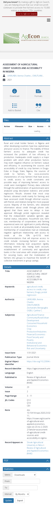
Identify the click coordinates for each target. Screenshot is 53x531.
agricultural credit (35, 286)
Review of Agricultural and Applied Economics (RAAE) (37, 451)
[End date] (23, 487)
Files (6, 120)
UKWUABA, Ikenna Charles (19, 75)
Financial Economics (36, 334)
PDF (6, 460)
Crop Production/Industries (36, 330)
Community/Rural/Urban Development (38, 319)
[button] (38, 92)
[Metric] (24, 474)
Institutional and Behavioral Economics (37, 344)
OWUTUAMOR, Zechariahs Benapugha (37, 306)
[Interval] (21, 494)
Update (8, 500)
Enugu (37, 292)
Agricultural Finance (35, 315)
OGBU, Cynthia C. (34, 310)
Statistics (8, 468)
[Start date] (25, 481)
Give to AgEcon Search (26, 13)
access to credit (34, 289)
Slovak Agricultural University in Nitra (35, 443)
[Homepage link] (26, 37)
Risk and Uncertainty (36, 348)
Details (7, 267)
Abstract (8, 138)
